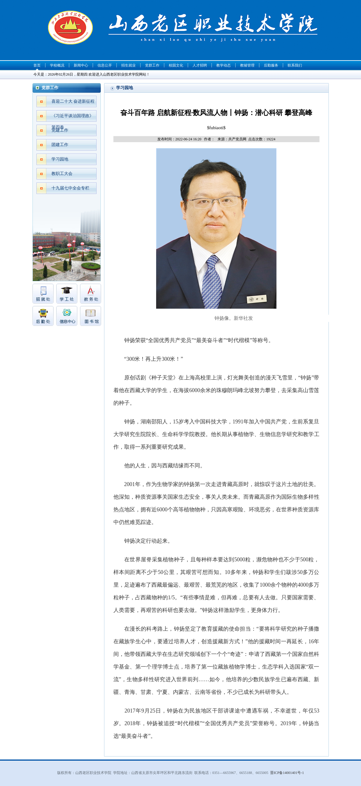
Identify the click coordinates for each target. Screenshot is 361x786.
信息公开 (104, 65)
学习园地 (59, 159)
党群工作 (152, 65)
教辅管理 (247, 65)
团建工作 (59, 144)
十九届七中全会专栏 (70, 188)
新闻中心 (81, 65)
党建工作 (59, 130)
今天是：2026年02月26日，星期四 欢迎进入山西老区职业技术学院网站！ (91, 74)
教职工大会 (62, 173)
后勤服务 (271, 65)
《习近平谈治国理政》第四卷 (72, 118)
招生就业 (128, 65)
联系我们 (295, 65)
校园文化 (176, 65)
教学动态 (223, 65)
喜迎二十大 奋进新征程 (73, 101)
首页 (37, 65)
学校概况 (57, 65)
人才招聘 (200, 65)
